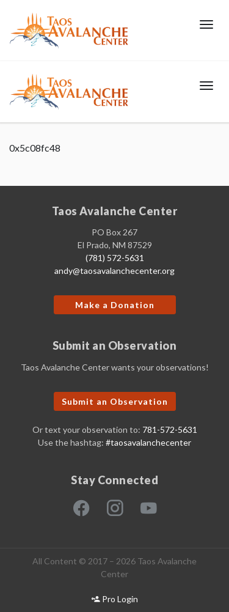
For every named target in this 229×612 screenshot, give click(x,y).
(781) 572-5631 (114, 258)
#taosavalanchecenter (148, 442)
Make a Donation (114, 305)
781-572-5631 (169, 429)
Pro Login (115, 599)
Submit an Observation (115, 401)
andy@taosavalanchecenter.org (114, 270)
